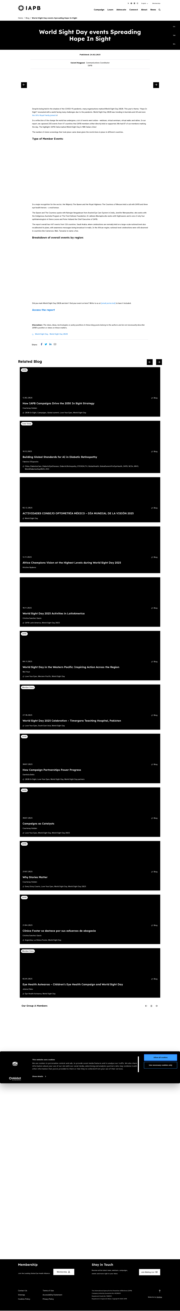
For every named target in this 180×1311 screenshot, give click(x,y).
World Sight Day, (41, 334)
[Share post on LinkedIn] (51, 345)
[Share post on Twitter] (47, 345)
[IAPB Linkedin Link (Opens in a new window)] (134, 3)
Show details (37, 1304)
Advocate (118, 9)
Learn (106, 9)
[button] (145, 3)
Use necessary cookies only (160, 1293)
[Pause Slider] (151, 1006)
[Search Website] (159, 10)
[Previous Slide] (24, 85)
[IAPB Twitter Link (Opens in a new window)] (128, 3)
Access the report (43, 310)
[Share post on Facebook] (43, 345)
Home (20, 18)
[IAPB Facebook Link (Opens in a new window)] (131, 3)
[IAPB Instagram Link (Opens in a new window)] (137, 3)
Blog (27, 18)
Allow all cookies (161, 1285)
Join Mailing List (149, 1272)
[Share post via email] (56, 345)
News (152, 9)
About (142, 9)
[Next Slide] (156, 85)
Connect (131, 9)
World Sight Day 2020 (59, 334)
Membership (156, 3)
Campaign (94, 9)
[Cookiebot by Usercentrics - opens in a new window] (15, 1306)
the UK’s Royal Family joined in (44, 116)
